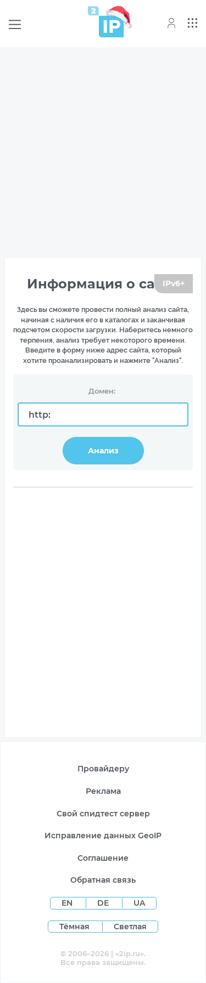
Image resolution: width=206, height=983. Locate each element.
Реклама (103, 791)
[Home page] (106, 21)
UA (139, 903)
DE (104, 903)
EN (68, 903)
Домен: (101, 391)
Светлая (130, 926)
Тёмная (74, 926)
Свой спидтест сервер (103, 814)
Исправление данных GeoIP (103, 835)
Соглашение (103, 858)
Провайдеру (103, 769)
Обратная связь (103, 880)
